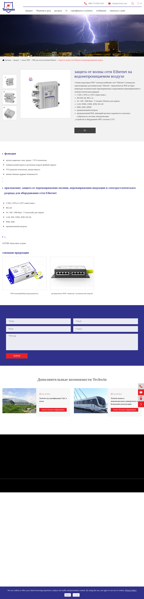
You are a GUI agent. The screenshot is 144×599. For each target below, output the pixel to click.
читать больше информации (53, 410)
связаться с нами (117, 10)
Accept (76, 595)
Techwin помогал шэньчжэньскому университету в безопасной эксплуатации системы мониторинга (124, 401)
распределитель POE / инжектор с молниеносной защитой (72, 293)
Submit (16, 356)
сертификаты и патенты (82, 10)
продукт (29, 10)
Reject (68, 595)
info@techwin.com (117, 3)
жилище (8, 60)
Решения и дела (43, 10)
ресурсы (58, 10)
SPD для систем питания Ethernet (44, 60)
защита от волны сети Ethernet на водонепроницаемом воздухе (80, 60)
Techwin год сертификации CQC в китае (53, 399)
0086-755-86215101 (94, 3)
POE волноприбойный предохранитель (24, 293)
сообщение (101, 10)
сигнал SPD (25, 60)
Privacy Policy (131, 590)
